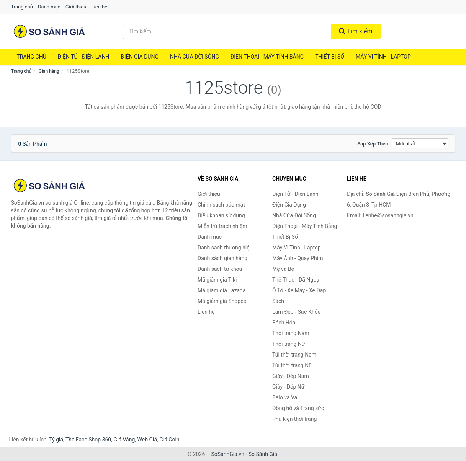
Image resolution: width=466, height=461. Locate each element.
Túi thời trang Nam (294, 355)
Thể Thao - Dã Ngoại (296, 280)
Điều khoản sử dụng (221, 215)
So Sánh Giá (263, 454)
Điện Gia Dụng (139, 57)
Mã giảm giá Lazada (222, 290)
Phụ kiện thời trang (294, 419)
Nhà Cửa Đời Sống (194, 57)
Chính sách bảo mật (221, 205)
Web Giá (147, 440)
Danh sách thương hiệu (225, 247)
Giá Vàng (124, 440)
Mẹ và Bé (283, 269)
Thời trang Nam (290, 333)
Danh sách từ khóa (220, 269)
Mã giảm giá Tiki (217, 280)
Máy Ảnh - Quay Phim (297, 258)
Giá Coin (169, 440)
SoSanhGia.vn (227, 454)
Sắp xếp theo (372, 144)
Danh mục (49, 7)
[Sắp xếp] (420, 143)
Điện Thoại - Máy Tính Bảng (267, 57)
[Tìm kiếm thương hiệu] (227, 31)
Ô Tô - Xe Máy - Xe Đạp (299, 290)
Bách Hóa (283, 322)
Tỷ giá (56, 440)
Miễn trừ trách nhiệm (222, 226)
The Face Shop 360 (88, 440)
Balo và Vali (286, 397)
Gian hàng (49, 71)
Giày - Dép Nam (290, 376)
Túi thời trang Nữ (292, 365)
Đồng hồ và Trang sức (298, 408)
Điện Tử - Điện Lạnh (84, 57)
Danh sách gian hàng (222, 258)
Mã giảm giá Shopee (222, 301)
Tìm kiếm (356, 31)
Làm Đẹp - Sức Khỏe (296, 312)
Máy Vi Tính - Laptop (383, 57)
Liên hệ (100, 7)
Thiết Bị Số (329, 57)
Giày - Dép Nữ (288, 387)
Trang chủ (22, 7)
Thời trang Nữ (288, 344)
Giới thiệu (75, 7)
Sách (278, 301)
